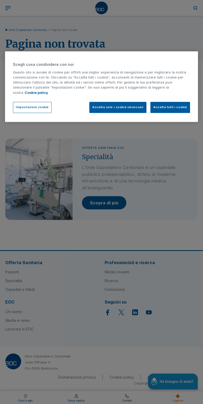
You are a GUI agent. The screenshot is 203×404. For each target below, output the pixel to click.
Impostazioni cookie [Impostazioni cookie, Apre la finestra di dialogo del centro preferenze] (32, 107)
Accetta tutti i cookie (170, 107)
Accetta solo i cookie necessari (118, 107)
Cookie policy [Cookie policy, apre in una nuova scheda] (36, 93)
